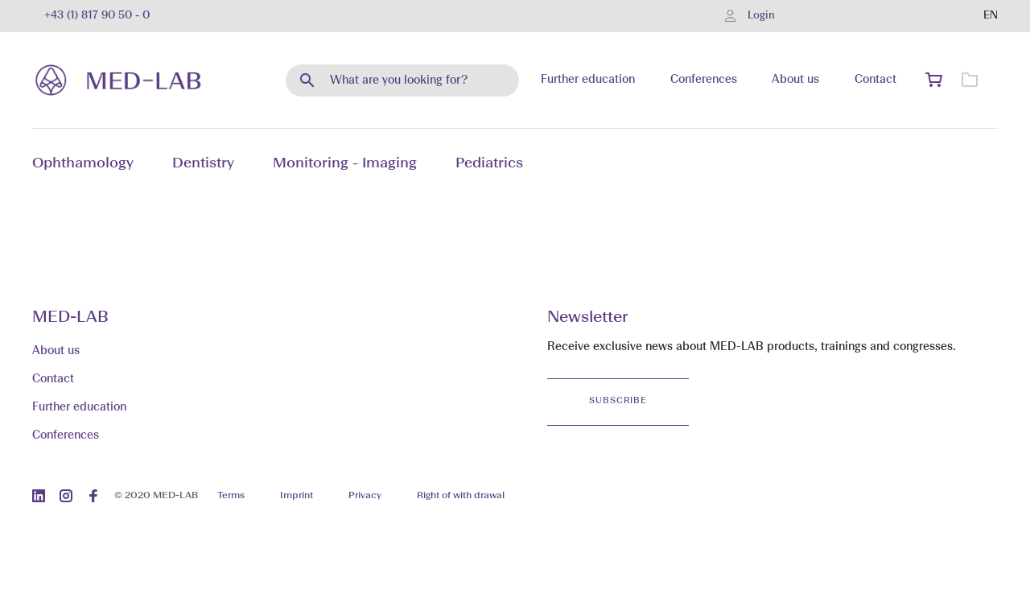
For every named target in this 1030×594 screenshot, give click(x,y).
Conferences (703, 79)
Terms (231, 496)
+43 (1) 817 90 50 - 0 (97, 15)
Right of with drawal (461, 496)
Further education (588, 79)
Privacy (364, 496)
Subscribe (618, 401)
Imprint (296, 496)
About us (795, 79)
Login (761, 15)
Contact (875, 79)
